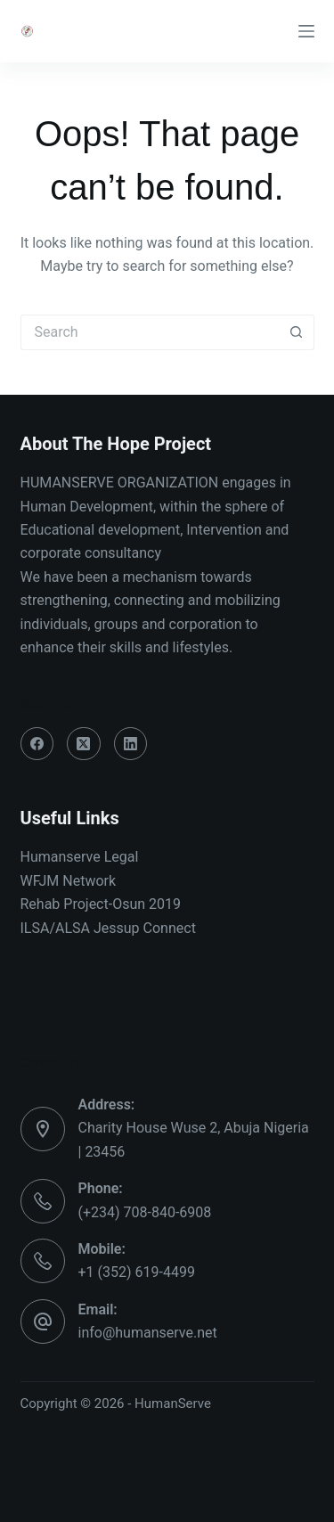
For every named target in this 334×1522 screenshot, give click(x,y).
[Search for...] (149, 332)
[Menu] (306, 31)
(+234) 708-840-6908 (145, 1212)
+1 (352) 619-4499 (136, 1272)
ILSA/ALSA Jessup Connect (108, 928)
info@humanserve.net (147, 1332)
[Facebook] (37, 744)
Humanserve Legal (79, 856)
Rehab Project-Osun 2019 (101, 904)
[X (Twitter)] (84, 744)
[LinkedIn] (131, 744)
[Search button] (296, 332)
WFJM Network (68, 880)
